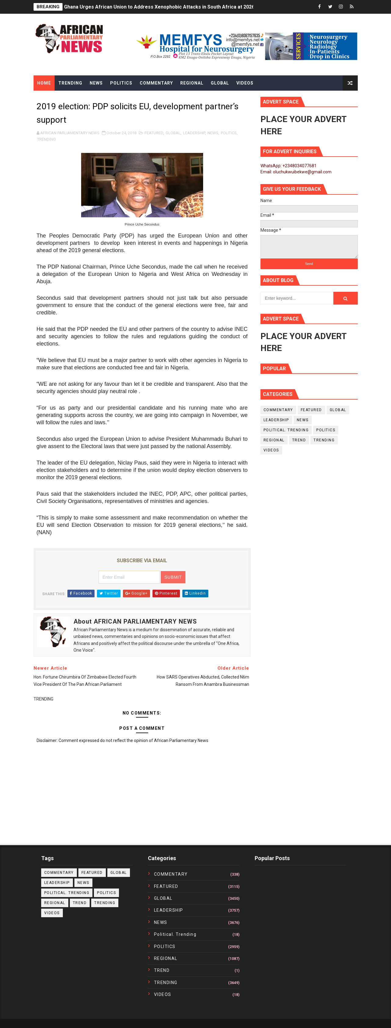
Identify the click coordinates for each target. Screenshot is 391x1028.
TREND (299, 440)
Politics (121, 83)
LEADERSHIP (194, 133)
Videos (244, 83)
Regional (191, 83)
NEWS (212, 133)
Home (44, 83)
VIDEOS (271, 450)
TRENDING (46, 139)
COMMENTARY (278, 410)
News (96, 83)
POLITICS (229, 133)
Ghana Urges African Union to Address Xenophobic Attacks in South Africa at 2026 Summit (168, 7)
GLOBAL (173, 133)
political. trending (286, 430)
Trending (70, 83)
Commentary (156, 83)
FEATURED (154, 133)
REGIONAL (274, 440)
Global (220, 83)
